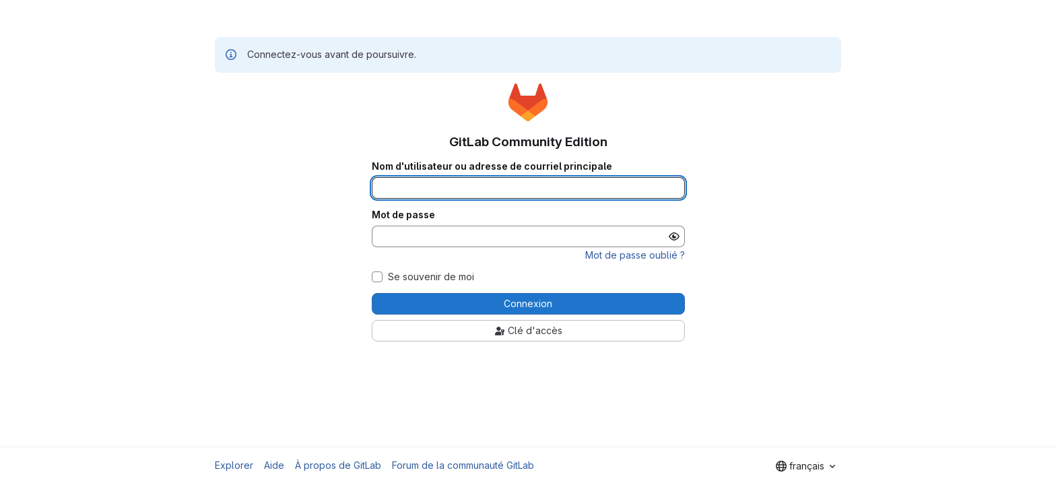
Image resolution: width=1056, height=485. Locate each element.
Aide (274, 465)
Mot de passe (403, 214)
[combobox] (805, 466)
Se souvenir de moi (431, 276)
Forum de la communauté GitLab (463, 465)
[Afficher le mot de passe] (674, 236)
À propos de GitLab (338, 465)
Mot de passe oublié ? (635, 255)
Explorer (234, 465)
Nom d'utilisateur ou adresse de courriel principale (492, 166)
